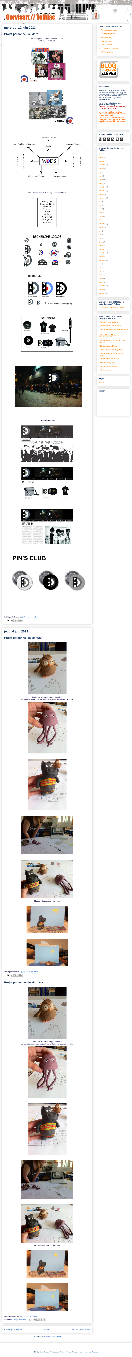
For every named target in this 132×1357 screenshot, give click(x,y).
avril (100, 176)
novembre (102, 165)
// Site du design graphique (108, 366)
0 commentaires (33, 617)
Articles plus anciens (81, 1329)
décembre (102, 161)
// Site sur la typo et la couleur (109, 359)
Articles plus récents (13, 1329)
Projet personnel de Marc (21, 34)
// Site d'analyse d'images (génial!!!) (111, 350)
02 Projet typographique (107, 34)
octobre (101, 169)
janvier (101, 158)
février (101, 180)
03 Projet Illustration (18, 1320)
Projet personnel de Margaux (23, 637)
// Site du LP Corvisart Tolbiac (109, 322)
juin (100, 201)
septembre (102, 198)
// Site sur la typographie (107, 362)
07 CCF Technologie (106, 52)
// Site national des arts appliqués (110, 326)
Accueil (47, 1329)
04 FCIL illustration (105, 41)
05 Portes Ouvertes (105, 45)
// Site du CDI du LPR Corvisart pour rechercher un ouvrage (111, 336)
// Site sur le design (105, 370)
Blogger (94, 1352)
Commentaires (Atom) (52, 1336)
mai (100, 172)
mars (100, 154)
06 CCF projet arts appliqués (108, 48)
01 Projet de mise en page (108, 30)
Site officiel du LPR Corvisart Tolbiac (111, 308)
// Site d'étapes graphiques (108, 346)
